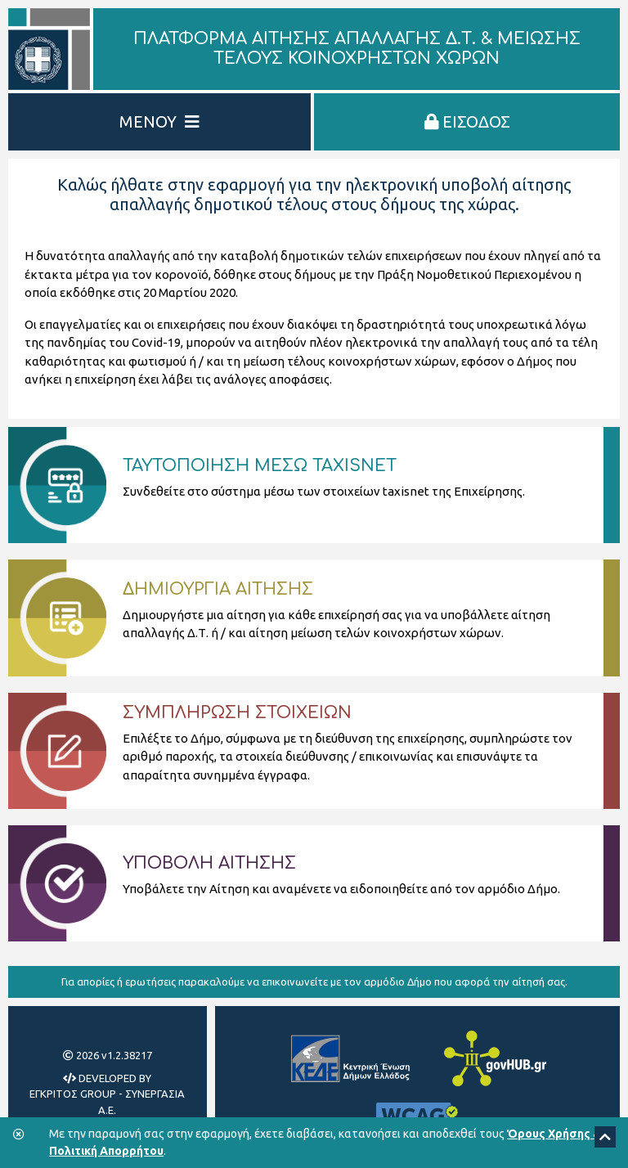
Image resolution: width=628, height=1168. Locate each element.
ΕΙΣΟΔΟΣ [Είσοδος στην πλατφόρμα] (467, 121)
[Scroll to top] (605, 1137)
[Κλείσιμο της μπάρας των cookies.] (18, 1134)
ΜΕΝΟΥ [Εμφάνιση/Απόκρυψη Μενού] (159, 121)
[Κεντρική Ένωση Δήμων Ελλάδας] (350, 1059)
